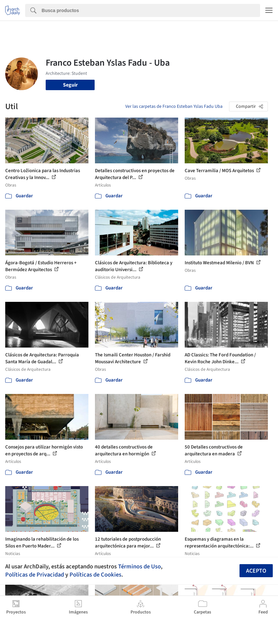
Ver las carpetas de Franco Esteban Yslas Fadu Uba (174, 106)
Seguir (70, 85)
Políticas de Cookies (95, 574)
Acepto (256, 571)
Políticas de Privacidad (34, 574)
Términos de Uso (139, 566)
